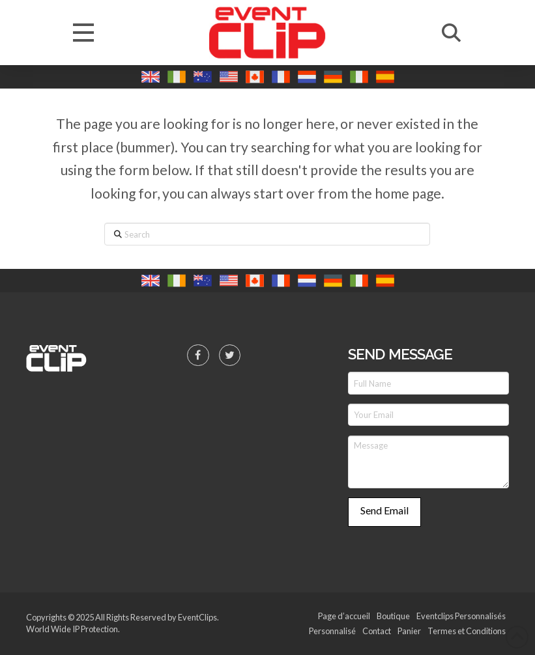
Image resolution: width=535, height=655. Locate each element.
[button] (83, 32)
